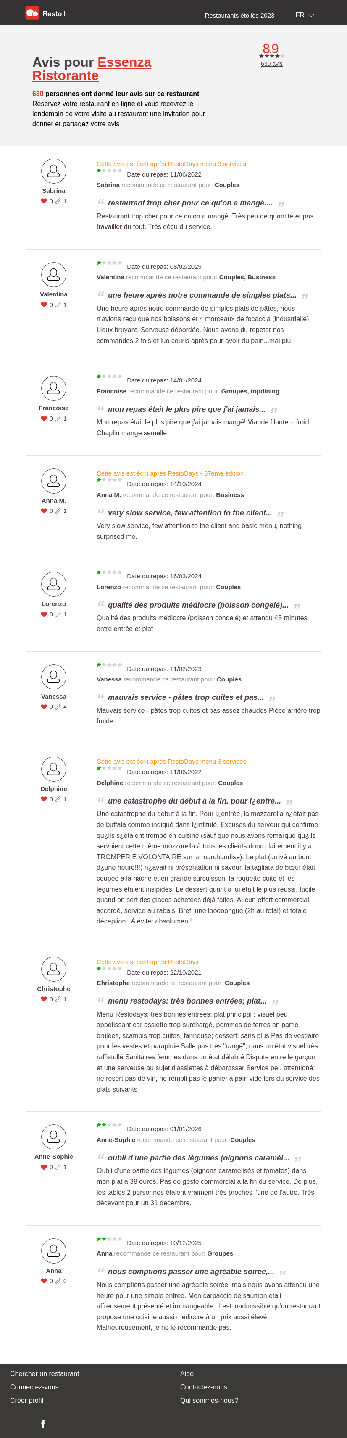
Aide (187, 1373)
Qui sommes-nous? (209, 1400)
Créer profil (26, 1400)
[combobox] (307, 15)
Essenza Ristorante (91, 69)
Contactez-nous (203, 1387)
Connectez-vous (34, 1387)
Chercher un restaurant (44, 1373)
